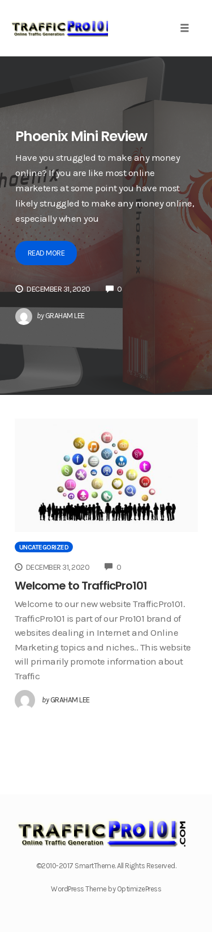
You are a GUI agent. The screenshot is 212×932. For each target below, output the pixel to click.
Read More (46, 253)
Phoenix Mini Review (81, 136)
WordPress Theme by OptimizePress (106, 889)
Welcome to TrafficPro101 (81, 586)
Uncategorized (44, 547)
